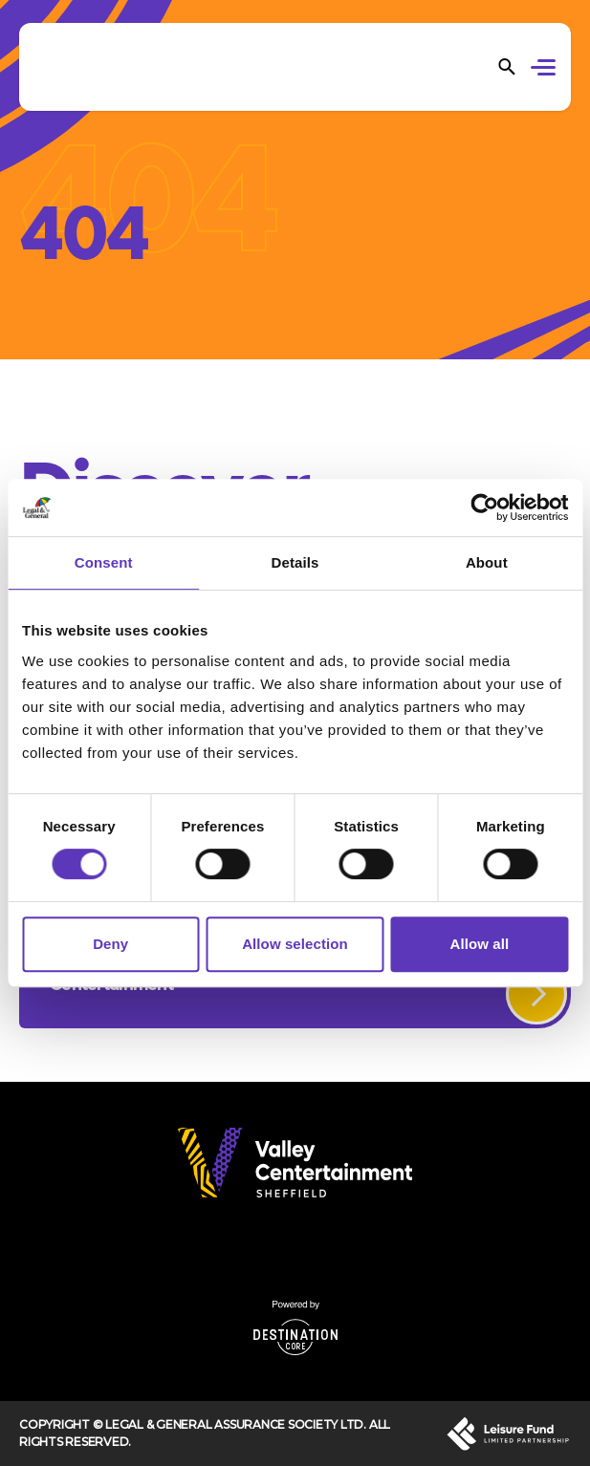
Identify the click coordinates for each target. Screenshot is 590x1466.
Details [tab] (295, 562)
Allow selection (295, 944)
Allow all (479, 944)
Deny (110, 944)
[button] (546, 69)
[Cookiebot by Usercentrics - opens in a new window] (484, 507)
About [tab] (487, 562)
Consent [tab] (104, 562)
